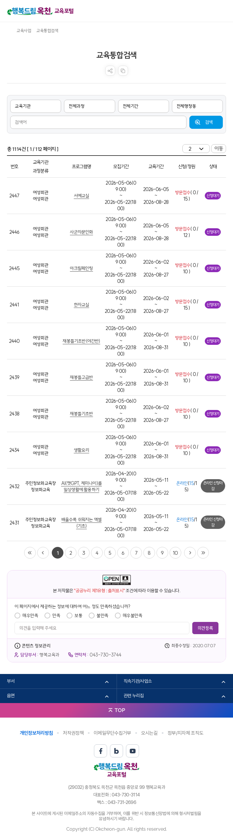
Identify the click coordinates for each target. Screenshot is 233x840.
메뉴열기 (221, 11)
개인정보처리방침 (36, 733)
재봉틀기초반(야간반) (81, 341)
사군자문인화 (81, 232)
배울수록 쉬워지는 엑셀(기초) (81, 523)
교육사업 (24, 30)
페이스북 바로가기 (100, 750)
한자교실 (81, 305)
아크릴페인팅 (81, 268)
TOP (120, 710)
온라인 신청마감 (213, 485)
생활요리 (81, 450)
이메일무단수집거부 (112, 733)
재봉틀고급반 (81, 377)
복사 (123, 71)
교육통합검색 (47, 30)
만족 (56, 615)
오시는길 (149, 733)
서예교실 (81, 196)
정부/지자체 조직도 (185, 733)
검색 (209, 122)
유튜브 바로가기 (132, 750)
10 (175, 553)
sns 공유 (110, 71)
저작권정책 (73, 733)
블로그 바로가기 (116, 750)
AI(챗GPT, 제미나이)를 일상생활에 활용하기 (81, 486)
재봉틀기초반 (81, 414)
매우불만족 (133, 615)
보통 (78, 615)
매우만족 (30, 615)
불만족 (103, 615)
